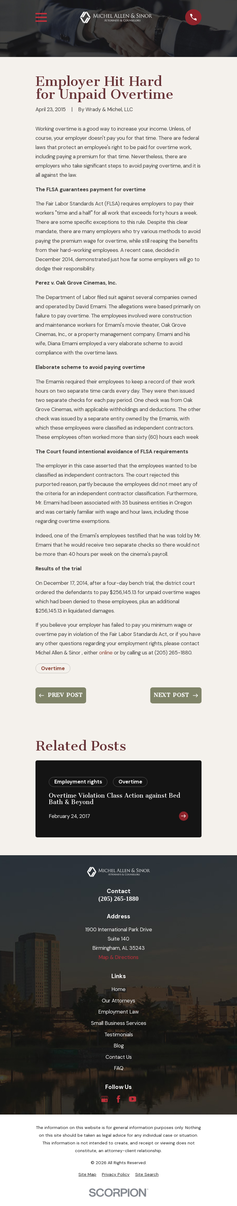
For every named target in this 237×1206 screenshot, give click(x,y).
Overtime (53, 668)
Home (118, 989)
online (106, 652)
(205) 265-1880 (118, 899)
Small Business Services (118, 1023)
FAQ (118, 1068)
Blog (119, 1045)
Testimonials (118, 1034)
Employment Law (118, 1011)
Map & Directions (118, 957)
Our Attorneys (118, 1000)
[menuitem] (87, 1174)
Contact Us (119, 1057)
